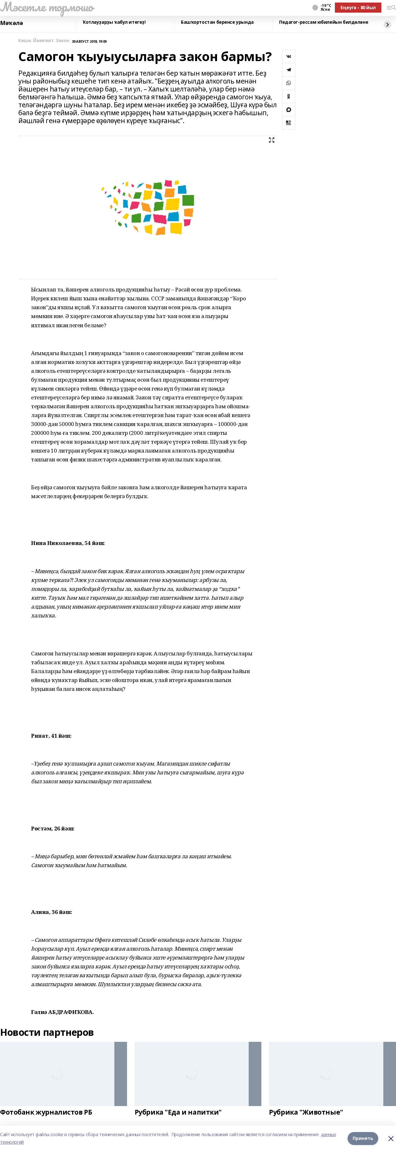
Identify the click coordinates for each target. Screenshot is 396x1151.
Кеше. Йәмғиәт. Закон (43, 40)
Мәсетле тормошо (46, 7)
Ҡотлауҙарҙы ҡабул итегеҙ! (114, 22)
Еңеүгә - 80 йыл (358, 7)
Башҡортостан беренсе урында (217, 22)
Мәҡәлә (11, 23)
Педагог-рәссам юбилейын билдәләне (323, 22)
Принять (363, 1138)
